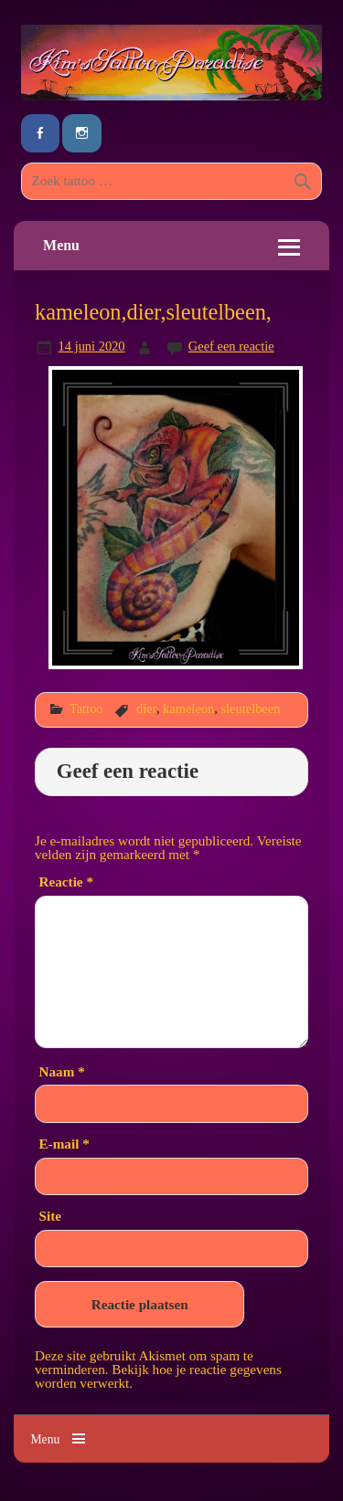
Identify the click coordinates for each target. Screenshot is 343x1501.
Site (50, 1216)
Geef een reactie (231, 346)
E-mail (64, 1143)
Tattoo (86, 708)
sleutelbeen (250, 708)
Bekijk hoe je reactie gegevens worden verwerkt (158, 1376)
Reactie (66, 881)
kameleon (188, 708)
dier (146, 708)
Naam (62, 1071)
